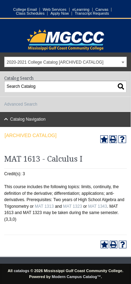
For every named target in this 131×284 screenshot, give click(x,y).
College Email (25, 10)
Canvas (101, 10)
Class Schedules (30, 13)
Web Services (54, 10)
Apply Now (59, 13)
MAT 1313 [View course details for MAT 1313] (44, 206)
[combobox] (65, 62)
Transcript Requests (92, 13)
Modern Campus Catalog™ (76, 277)
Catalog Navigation (27, 119)
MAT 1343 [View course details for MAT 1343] (97, 206)
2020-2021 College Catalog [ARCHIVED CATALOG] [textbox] (55, 62)
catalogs (21, 271)
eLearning (80, 10)
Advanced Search (20, 104)
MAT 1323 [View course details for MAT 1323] (72, 206)
